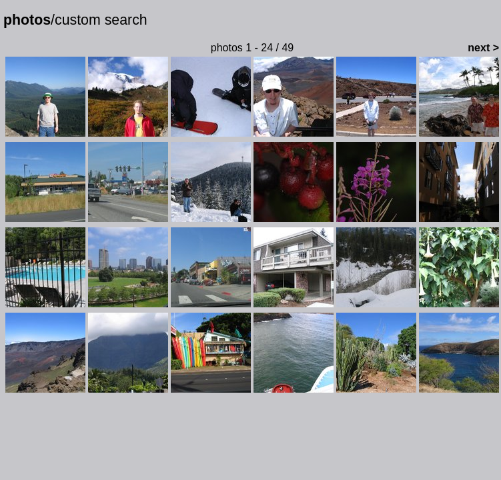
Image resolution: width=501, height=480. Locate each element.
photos (27, 20)
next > (483, 47)
